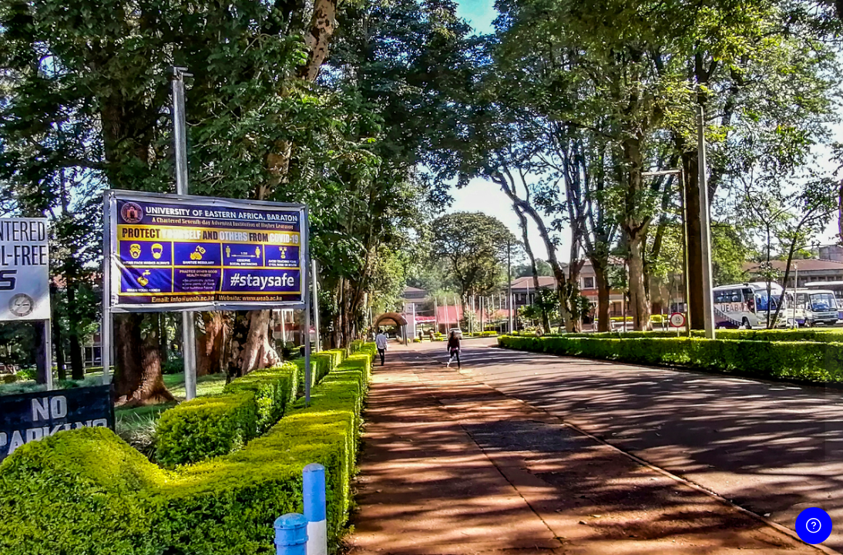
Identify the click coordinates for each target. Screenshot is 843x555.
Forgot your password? (773, 371)
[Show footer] (813, 525)
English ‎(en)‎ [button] (625, 529)
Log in (681, 413)
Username (568, 224)
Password (567, 299)
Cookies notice (729, 529)
